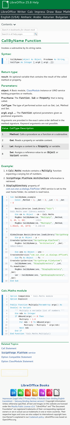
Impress (40, 12)
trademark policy (36, 416)
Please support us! (14, 371)
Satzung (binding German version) (29, 400)
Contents (6, 24)
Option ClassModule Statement (17, 360)
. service (18, 351)
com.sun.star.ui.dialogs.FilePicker (23, 188)
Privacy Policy (30, 397)
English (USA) (10, 17)
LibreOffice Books (35, 384)
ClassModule (33, 90)
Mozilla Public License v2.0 (23, 405)
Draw (50, 12)
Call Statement (8, 347)
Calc (30, 12)
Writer (21, 12)
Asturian (48, 17)
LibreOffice (8, 12)
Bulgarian (61, 17)
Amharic (26, 17)
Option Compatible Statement (16, 356)
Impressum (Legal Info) (12, 397)
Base (58, 12)
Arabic (37, 17)
